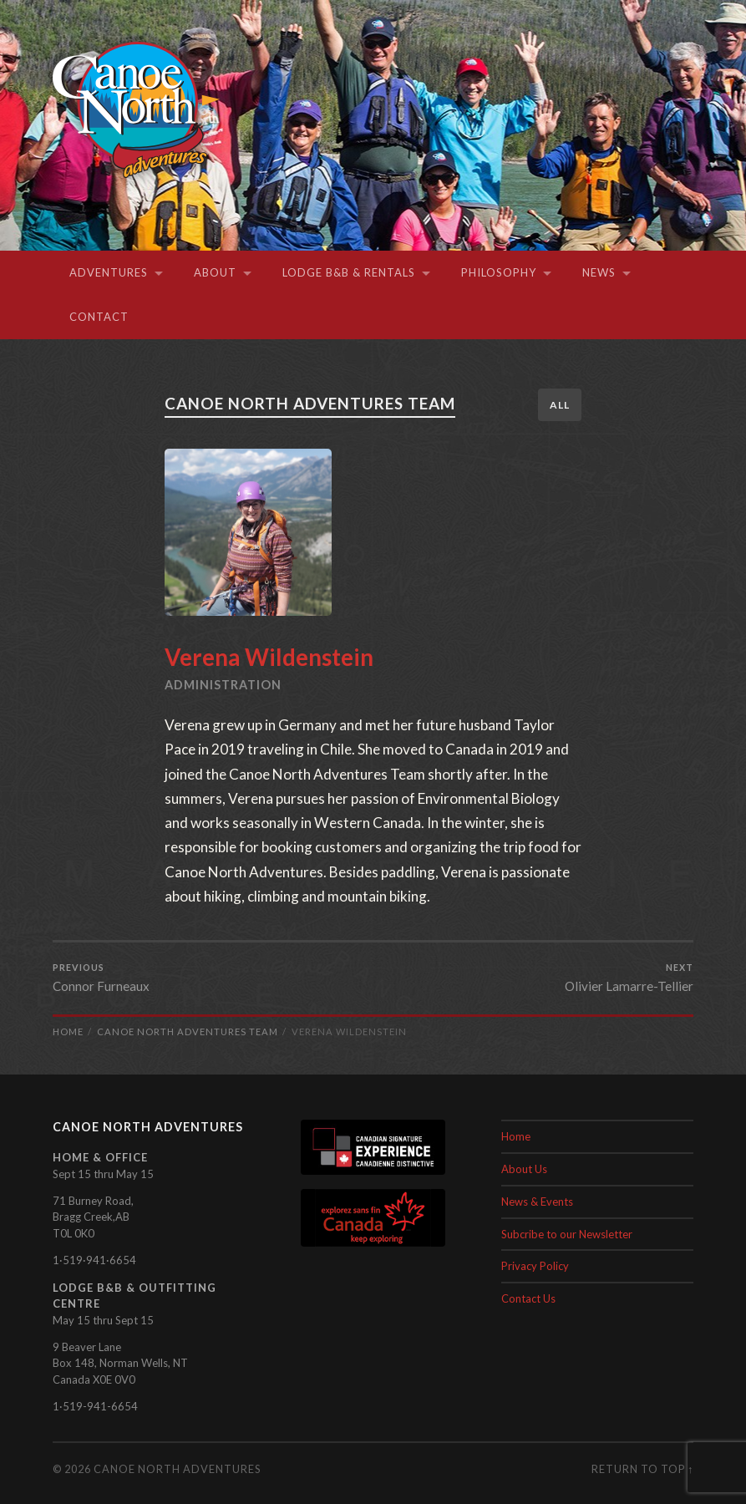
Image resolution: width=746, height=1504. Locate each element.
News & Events (537, 1201)
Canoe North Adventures (177, 1469)
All (560, 405)
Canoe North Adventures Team (314, 403)
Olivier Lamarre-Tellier (629, 977)
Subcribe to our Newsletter (566, 1233)
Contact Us (528, 1298)
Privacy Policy (535, 1266)
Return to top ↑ (642, 1469)
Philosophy (498, 272)
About (215, 272)
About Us (524, 1169)
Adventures (108, 272)
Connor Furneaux (101, 977)
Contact (99, 316)
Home (515, 1136)
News (599, 272)
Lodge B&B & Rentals (348, 272)
